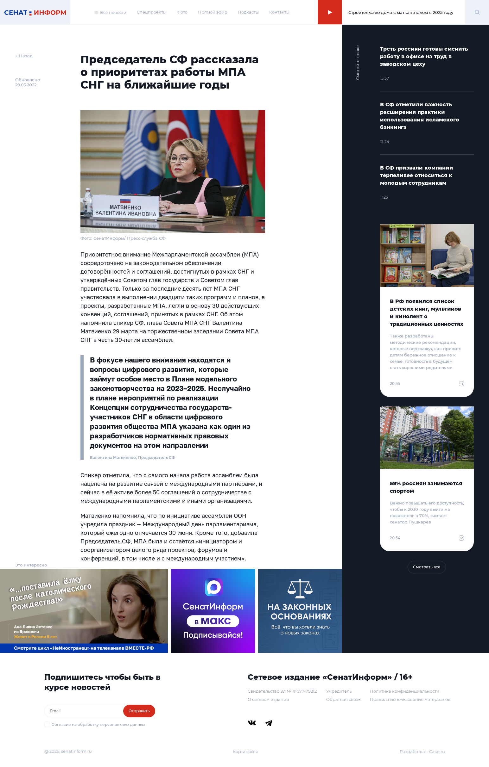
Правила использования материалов (410, 699)
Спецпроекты (151, 12)
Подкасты (248, 12)
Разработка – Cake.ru (422, 751)
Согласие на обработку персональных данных (98, 724)
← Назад (24, 55)
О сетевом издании (268, 699)
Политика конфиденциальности (404, 691)
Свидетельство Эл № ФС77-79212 (282, 691)
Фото (182, 12)
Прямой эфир (212, 12)
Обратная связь (343, 699)
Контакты (279, 12)
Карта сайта (245, 751)
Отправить (139, 710)
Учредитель (339, 691)
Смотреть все (427, 567)
